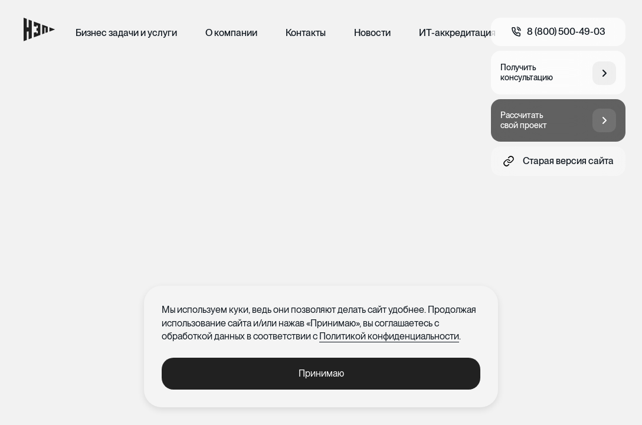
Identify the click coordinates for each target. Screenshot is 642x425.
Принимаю (321, 373)
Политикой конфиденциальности (389, 336)
